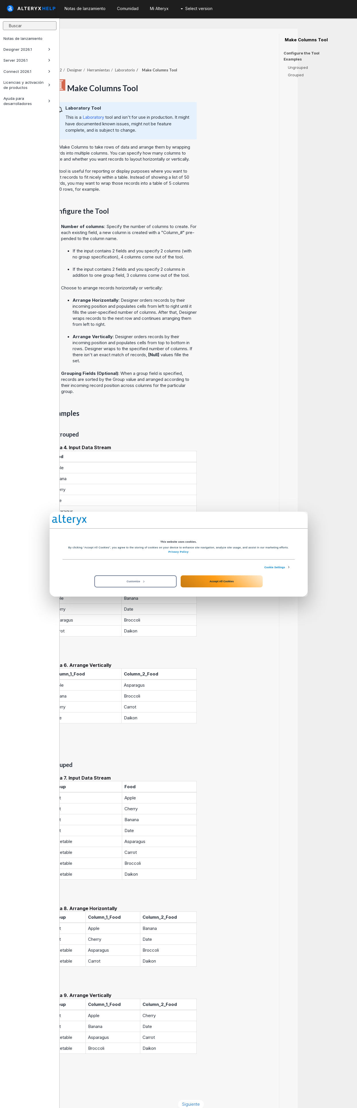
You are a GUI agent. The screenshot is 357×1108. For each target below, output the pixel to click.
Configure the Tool (301, 53)
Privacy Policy (178, 551)
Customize (135, 581)
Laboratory (152, 101)
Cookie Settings (274, 567)
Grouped (296, 75)
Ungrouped (298, 67)
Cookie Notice (140, 1097)
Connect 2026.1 (26, 71)
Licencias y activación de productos (26, 85)
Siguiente (251, 1088)
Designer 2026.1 (26, 49)
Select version (196, 8)
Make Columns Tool (306, 39)
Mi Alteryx (159, 8)
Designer (133, 54)
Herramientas (158, 54)
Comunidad (127, 8)
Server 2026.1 (26, 60)
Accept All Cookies (222, 581)
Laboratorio (184, 54)
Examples (293, 59)
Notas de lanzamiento (22, 38)
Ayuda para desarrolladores (26, 101)
